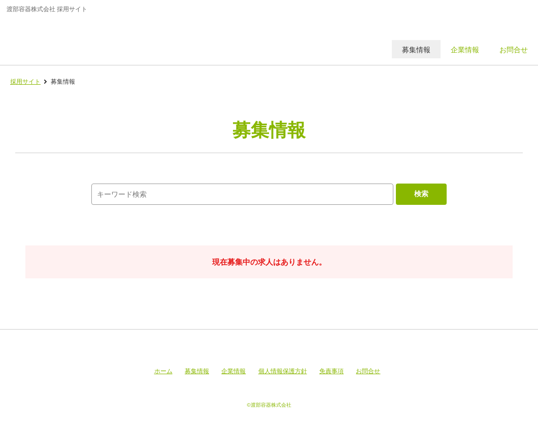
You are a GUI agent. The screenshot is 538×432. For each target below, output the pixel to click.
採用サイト (25, 81)
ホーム (163, 371)
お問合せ (368, 371)
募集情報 (197, 371)
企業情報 (233, 371)
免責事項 (331, 371)
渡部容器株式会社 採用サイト (78, 38)
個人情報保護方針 (282, 371)
